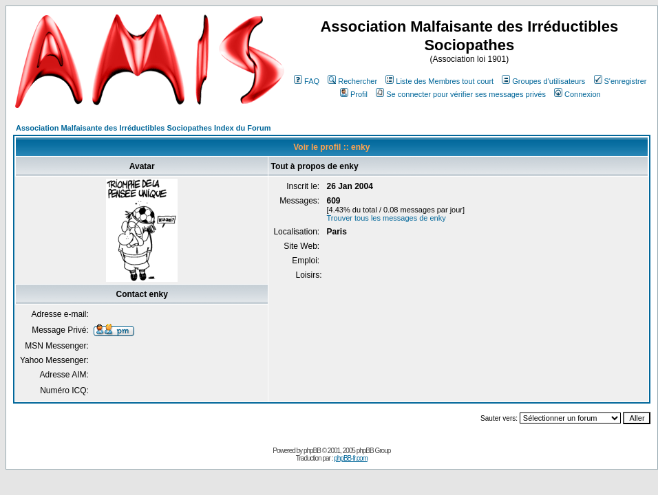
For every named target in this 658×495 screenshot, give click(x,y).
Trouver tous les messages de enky (385, 218)
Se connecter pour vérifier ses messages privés (461, 94)
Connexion (577, 94)
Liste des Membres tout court (439, 81)
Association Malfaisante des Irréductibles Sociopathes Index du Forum (143, 128)
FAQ (306, 81)
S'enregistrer (620, 81)
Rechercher (352, 81)
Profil (354, 94)
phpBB (312, 450)
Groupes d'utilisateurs (543, 81)
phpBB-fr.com (351, 458)
